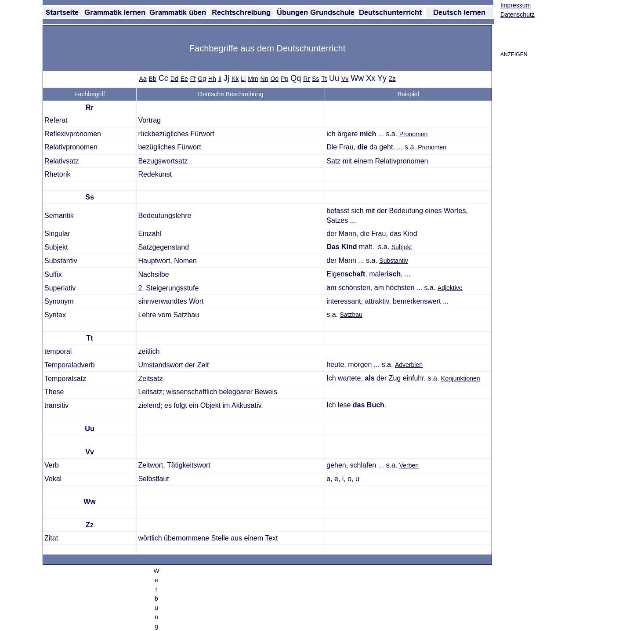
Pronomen (413, 134)
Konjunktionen (460, 378)
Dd (174, 78)
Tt (323, 78)
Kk (235, 78)
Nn (264, 78)
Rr (306, 78)
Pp (284, 78)
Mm (253, 78)
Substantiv (393, 260)
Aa (142, 78)
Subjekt (401, 246)
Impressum (515, 5)
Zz (392, 78)
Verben (409, 465)
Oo (274, 78)
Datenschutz (517, 14)
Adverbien (409, 364)
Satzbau (351, 314)
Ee (184, 78)
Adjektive (450, 287)
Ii (219, 78)
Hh (212, 78)
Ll (243, 78)
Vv (344, 78)
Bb (152, 78)
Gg (202, 78)
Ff (192, 78)
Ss (315, 78)
